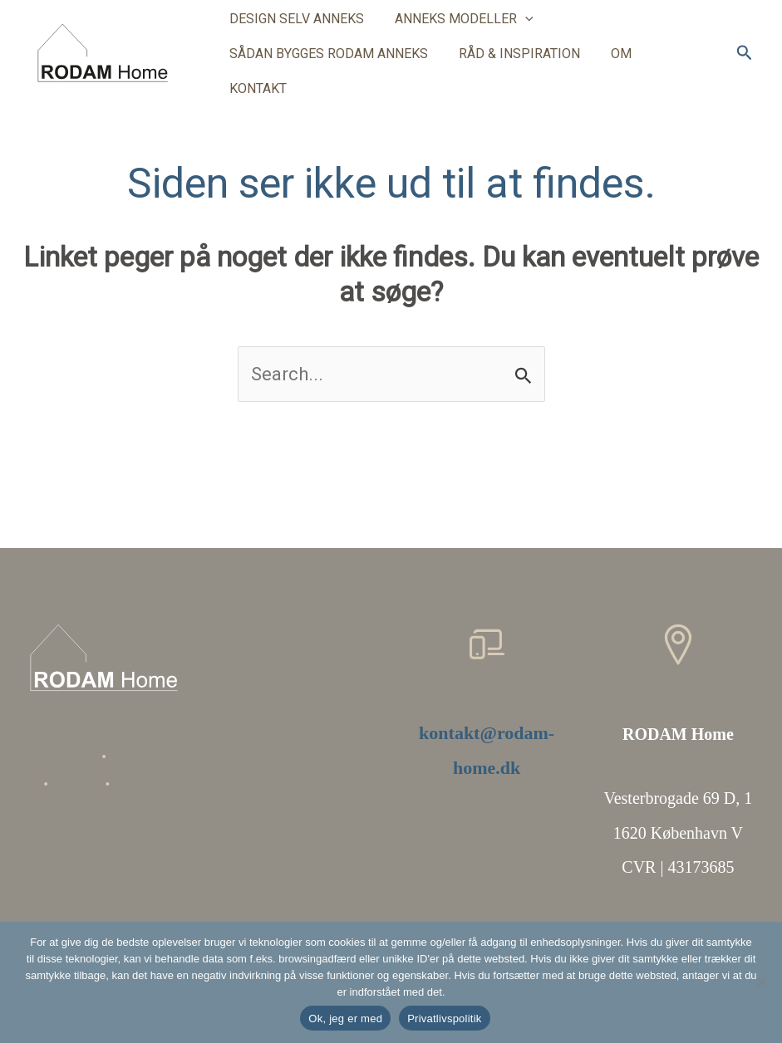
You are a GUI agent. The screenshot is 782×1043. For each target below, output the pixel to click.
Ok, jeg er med (345, 1018)
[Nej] (761, 982)
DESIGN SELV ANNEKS (294, 31)
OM (610, 66)
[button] (518, 31)
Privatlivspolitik (444, 1018)
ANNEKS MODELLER (457, 31)
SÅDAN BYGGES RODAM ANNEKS (326, 66)
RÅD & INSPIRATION (512, 66)
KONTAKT (676, 66)
